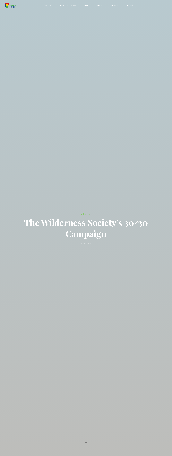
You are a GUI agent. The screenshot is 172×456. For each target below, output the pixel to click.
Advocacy (85, 214)
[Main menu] (166, 5)
